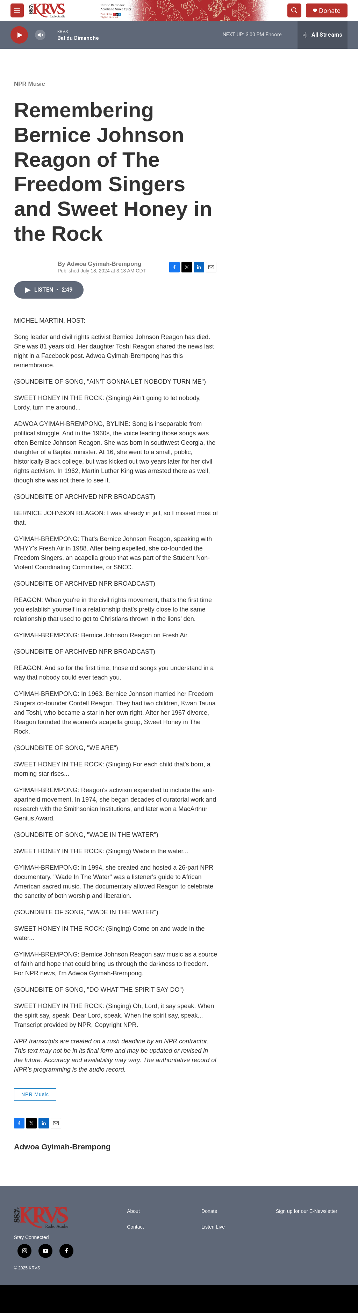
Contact (135, 1227)
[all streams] (323, 35)
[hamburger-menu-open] (17, 10)
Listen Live (213, 1227)
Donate (330, 10)
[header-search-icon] (294, 10)
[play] (19, 35)
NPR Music (29, 84)
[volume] (40, 35)
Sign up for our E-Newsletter (306, 1211)
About (133, 1211)
